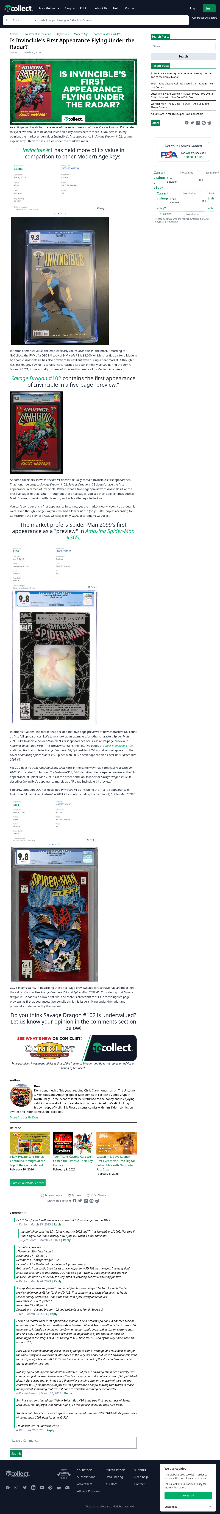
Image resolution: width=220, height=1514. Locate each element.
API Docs (111, 1484)
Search (183, 56)
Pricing (84, 8)
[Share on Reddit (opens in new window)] (97, 1201)
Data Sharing (114, 1477)
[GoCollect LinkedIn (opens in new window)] (33, 1487)
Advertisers (84, 1484)
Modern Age (81, 34)
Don (15, 52)
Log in (194, 8)
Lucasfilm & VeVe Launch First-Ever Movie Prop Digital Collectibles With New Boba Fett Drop (115, 1163)
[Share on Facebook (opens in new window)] (74, 1201)
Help (116, 8)
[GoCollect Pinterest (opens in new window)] (50, 1487)
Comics (14, 34)
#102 (36, 378)
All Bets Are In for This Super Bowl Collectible (177, 114)
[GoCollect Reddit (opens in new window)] (59, 1487)
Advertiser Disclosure (204, 17)
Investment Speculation (37, 34)
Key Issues (63, 34)
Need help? (141, 1477)
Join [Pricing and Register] (209, 8)
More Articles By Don (24, 1117)
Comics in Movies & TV (107, 34)
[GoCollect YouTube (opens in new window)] (42, 1487)
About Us (101, 8)
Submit (16, 1453)
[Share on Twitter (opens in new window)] (80, 1201)
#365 (100, 534)
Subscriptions (86, 1477)
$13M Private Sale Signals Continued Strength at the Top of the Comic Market (27, 1161)
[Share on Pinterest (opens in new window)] (91, 1201)
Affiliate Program (88, 1491)
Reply (58, 1224)
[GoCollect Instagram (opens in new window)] (16, 1487)
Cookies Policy (194, 1484)
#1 (37, 150)
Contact (130, 8)
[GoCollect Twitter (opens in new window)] (25, 1487)
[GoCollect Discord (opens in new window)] (67, 1487)
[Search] (113, 20)
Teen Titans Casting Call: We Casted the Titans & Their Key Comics (73, 1161)
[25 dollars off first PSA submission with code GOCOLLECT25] (183, 155)
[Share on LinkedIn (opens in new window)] (86, 1201)
